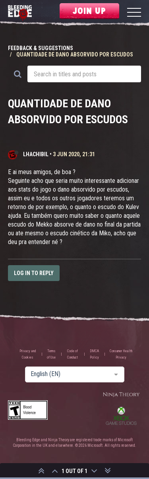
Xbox (121, 415)
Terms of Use (51, 354)
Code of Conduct (72, 354)
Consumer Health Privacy (121, 354)
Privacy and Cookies (27, 354)
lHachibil (35, 154)
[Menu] (134, 13)
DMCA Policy (94, 354)
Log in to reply (34, 273)
